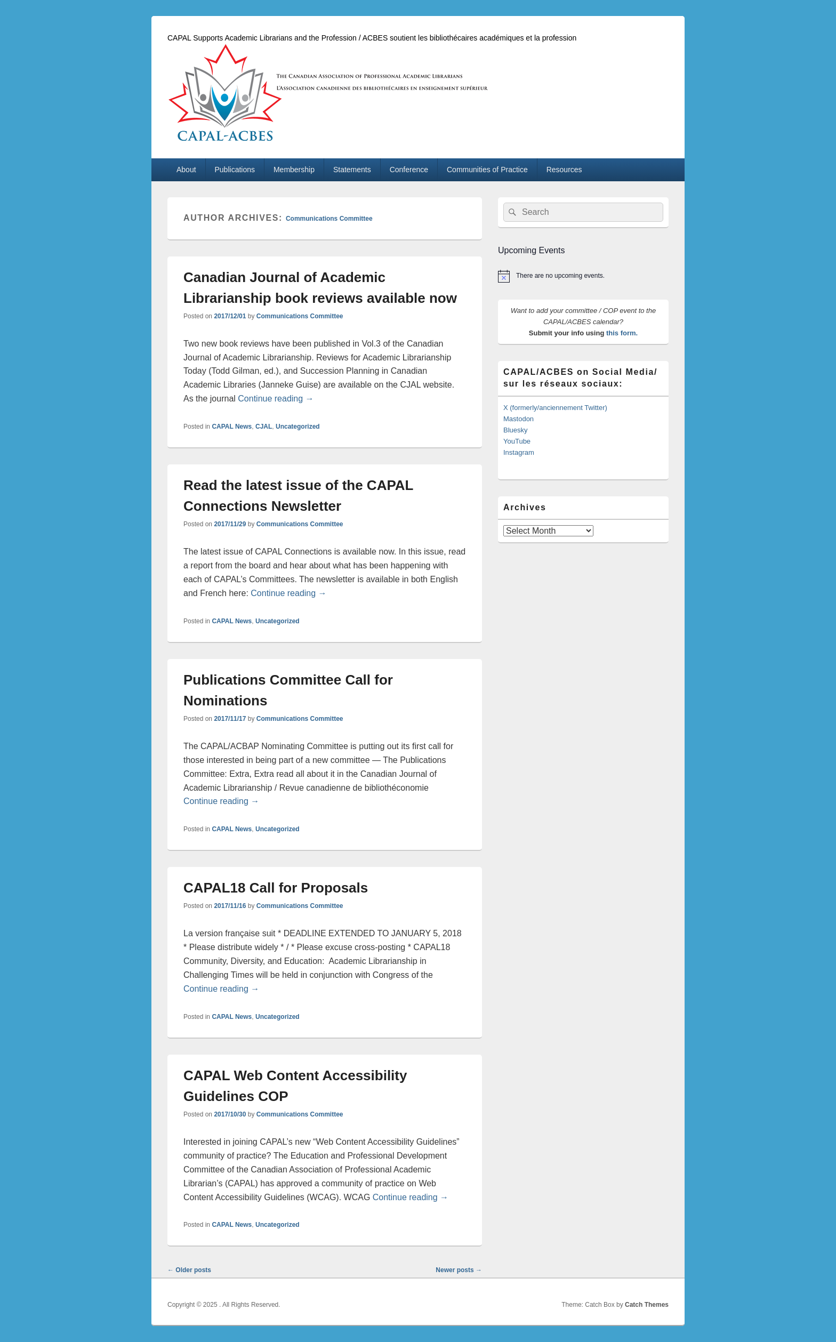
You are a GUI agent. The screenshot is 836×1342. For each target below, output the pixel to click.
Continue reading (276, 398)
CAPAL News (232, 426)
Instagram (518, 452)
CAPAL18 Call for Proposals (275, 888)
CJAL (263, 426)
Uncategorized (298, 426)
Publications (235, 169)
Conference (409, 169)
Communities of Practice (487, 169)
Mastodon (518, 419)
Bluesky (515, 430)
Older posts (189, 1270)
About (186, 169)
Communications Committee (329, 218)
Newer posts (459, 1270)
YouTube (516, 441)
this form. (622, 333)
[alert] (583, 276)
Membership (294, 169)
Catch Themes (647, 1304)
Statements (352, 169)
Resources (564, 169)
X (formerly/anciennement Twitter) (555, 408)
